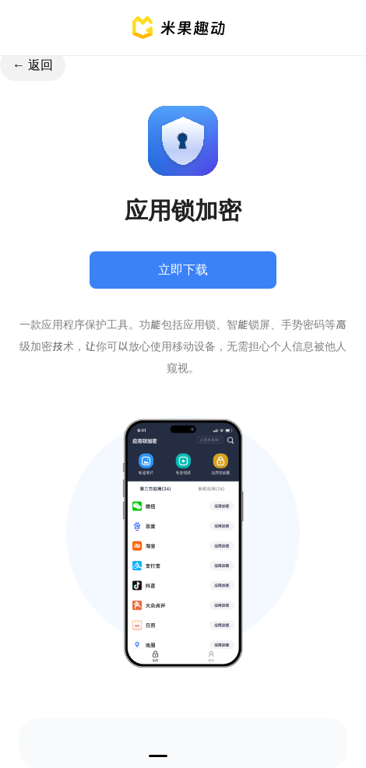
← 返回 (32, 65)
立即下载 (183, 269)
